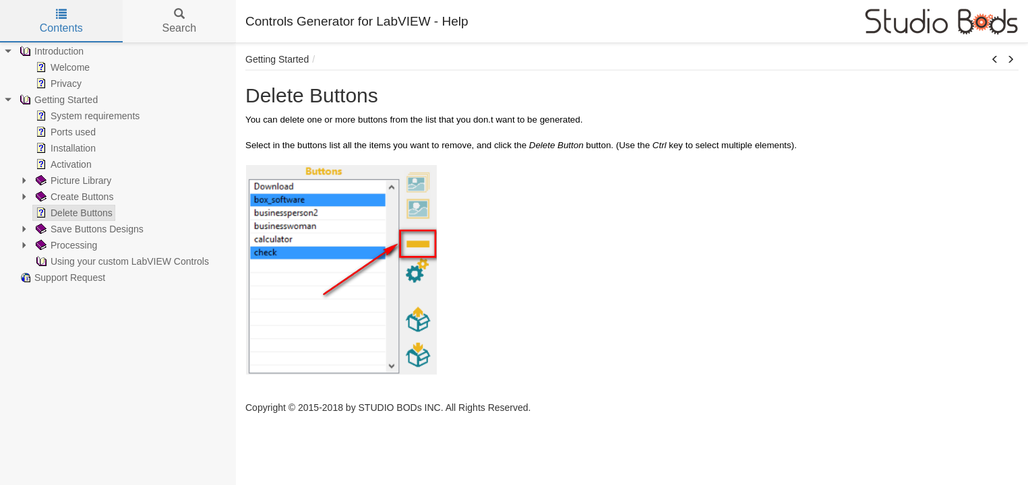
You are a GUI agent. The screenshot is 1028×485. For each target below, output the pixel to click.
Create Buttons (73, 197)
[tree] (118, 164)
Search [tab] (179, 21)
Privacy (57, 83)
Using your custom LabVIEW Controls (121, 261)
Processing (65, 245)
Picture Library (72, 180)
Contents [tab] (61, 21)
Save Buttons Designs (88, 229)
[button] (995, 60)
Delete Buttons (73, 213)
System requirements (86, 116)
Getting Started (57, 100)
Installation (64, 148)
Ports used (64, 132)
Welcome (61, 67)
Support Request (61, 277)
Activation (62, 164)
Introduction (50, 51)
